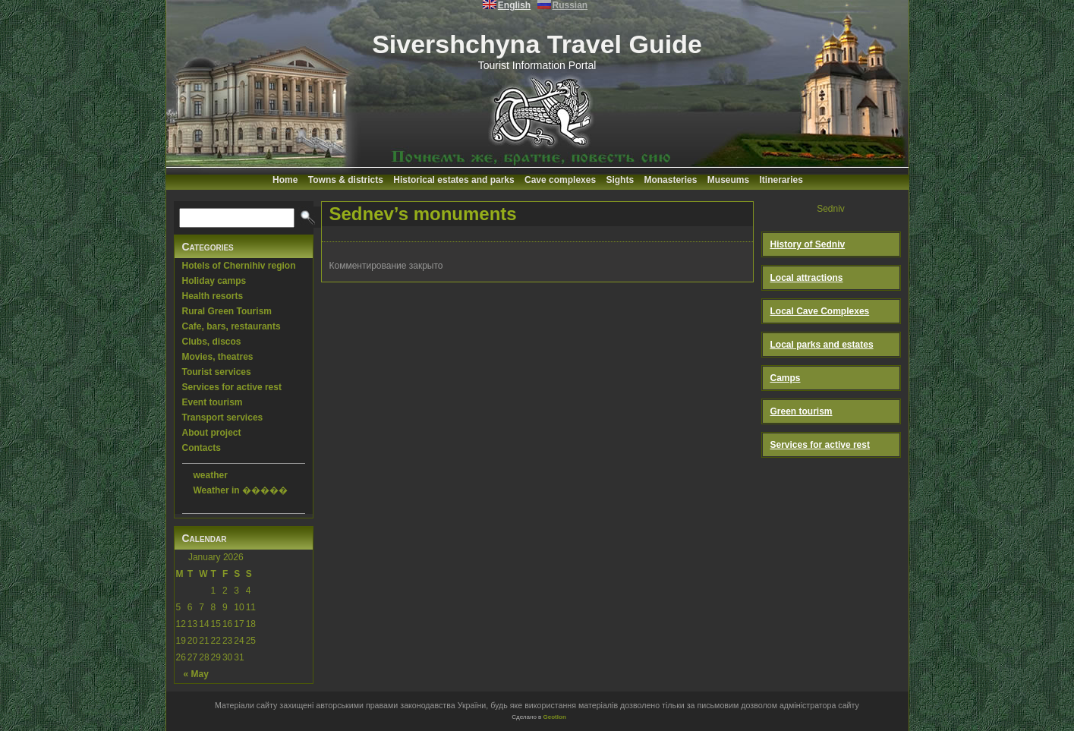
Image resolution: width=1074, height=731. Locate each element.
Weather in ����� (241, 490)
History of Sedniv (808, 244)
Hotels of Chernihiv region (239, 265)
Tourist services (216, 372)
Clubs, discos (211, 341)
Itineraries (781, 180)
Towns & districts (345, 180)
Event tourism (212, 402)
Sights (620, 180)
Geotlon (554, 717)
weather (211, 475)
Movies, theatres (218, 356)
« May (196, 674)
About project (211, 432)
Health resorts (213, 296)
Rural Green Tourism (227, 311)
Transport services (222, 417)
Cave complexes (560, 180)
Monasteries (670, 180)
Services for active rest (232, 387)
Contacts (201, 448)
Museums (728, 180)
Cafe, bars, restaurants (231, 326)
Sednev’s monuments (423, 213)
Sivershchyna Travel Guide (537, 44)
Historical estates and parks (453, 180)
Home (285, 180)
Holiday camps (214, 281)
